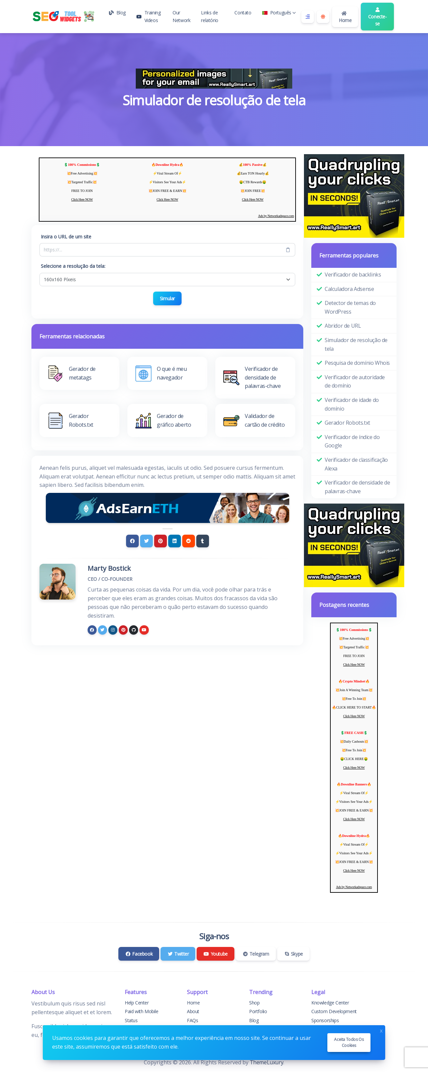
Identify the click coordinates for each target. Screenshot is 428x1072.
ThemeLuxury (267, 1062)
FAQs (192, 1020)
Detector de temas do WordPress (350, 307)
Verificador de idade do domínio (352, 404)
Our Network (181, 16)
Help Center (137, 1002)
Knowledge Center (330, 1002)
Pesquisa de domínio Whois (357, 362)
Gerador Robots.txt (347, 422)
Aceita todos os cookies (348, 1042)
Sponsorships (325, 1020)
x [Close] (381, 1030)
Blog (117, 12)
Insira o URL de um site (66, 236)
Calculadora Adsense (349, 289)
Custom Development (334, 1011)
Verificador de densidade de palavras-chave (357, 487)
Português (279, 12)
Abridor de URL (343, 325)
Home (345, 17)
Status (131, 1020)
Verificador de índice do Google (352, 441)
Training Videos (148, 16)
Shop (254, 1002)
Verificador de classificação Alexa (356, 464)
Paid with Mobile (141, 1011)
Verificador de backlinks (353, 274)
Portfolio (258, 1011)
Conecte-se (377, 17)
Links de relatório (209, 16)
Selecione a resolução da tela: (73, 266)
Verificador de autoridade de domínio (355, 381)
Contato (242, 12)
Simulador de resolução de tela (356, 344)
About (193, 1011)
